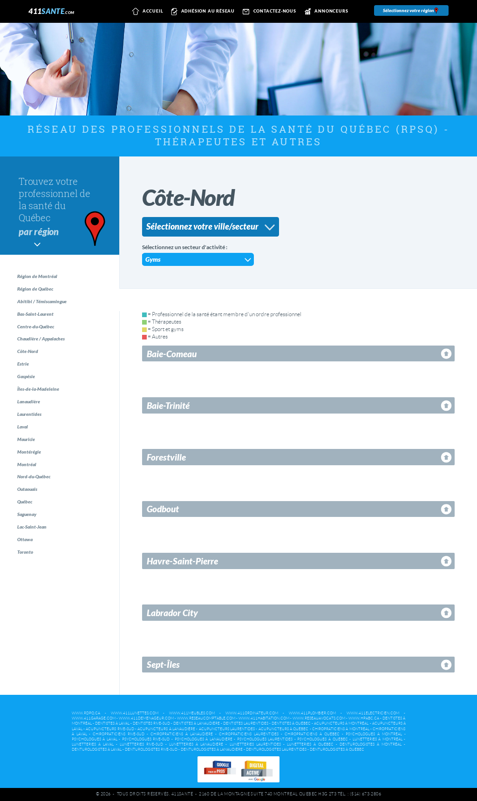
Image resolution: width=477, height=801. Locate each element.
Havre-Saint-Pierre (182, 561)
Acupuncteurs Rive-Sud (110, 729)
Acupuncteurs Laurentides (227, 729)
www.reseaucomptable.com (206, 718)
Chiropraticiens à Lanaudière (181, 734)
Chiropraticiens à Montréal (340, 729)
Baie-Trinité (168, 405)
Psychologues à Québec (322, 739)
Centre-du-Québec (43, 338)
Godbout (163, 508)
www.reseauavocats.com (319, 718)
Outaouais (33, 538)
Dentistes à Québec (291, 723)
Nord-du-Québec (41, 523)
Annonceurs (324, 12)
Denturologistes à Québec (337, 749)
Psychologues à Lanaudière (203, 739)
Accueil (146, 12)
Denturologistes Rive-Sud (151, 749)
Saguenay (32, 569)
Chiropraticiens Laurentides (249, 734)
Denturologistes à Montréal (371, 744)
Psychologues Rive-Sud (146, 739)
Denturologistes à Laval (97, 749)
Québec (30, 553)
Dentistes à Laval (112, 723)
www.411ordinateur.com (251, 713)
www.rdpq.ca (86, 713)
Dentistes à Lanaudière (196, 723)
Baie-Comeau (172, 353)
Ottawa (30, 600)
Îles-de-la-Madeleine (45, 415)
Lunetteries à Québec (310, 744)
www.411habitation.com (263, 718)
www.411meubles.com (192, 713)
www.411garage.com (94, 718)
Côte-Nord (33, 369)
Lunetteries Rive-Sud (141, 744)
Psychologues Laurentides (265, 739)
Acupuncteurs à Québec (284, 729)
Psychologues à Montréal (374, 734)
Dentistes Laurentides (245, 723)
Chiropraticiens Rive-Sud (118, 734)
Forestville (166, 457)
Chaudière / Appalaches (49, 354)
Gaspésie (31, 400)
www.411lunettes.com (134, 713)
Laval (27, 461)
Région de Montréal (44, 277)
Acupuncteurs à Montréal (341, 723)
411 (51, 11)
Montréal (32, 507)
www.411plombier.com (312, 713)
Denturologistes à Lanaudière (212, 749)
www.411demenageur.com (146, 718)
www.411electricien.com (373, 713)
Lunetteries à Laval (93, 744)
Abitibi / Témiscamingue (50, 308)
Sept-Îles (163, 664)
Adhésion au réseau (201, 12)
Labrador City (172, 612)
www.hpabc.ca (363, 718)
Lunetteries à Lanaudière (196, 744)
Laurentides (35, 446)
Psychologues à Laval (94, 739)
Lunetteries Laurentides (255, 744)
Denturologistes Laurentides (276, 749)
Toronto (30, 615)
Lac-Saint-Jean (38, 584)
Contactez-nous (268, 12)
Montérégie (34, 492)
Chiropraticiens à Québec (312, 734)
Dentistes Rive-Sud (151, 723)
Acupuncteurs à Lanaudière (166, 729)
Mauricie (31, 477)
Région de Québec (42, 292)
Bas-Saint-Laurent (42, 323)
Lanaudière (34, 431)
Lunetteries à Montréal (377, 739)
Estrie (27, 384)
